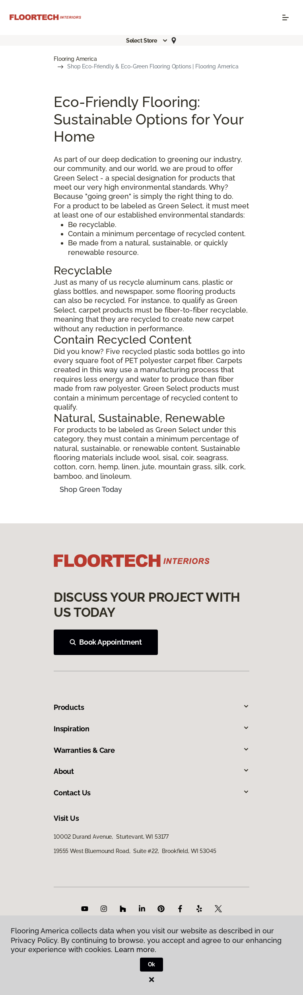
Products (151, 707)
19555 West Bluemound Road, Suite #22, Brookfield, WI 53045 (135, 851)
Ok (151, 964)
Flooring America (75, 59)
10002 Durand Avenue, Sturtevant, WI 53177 (111, 837)
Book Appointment (106, 642)
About (151, 771)
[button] (147, 40)
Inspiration (151, 729)
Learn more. (135, 949)
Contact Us (151, 793)
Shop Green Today (91, 489)
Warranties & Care (151, 750)
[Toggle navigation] (285, 17)
